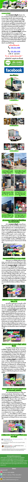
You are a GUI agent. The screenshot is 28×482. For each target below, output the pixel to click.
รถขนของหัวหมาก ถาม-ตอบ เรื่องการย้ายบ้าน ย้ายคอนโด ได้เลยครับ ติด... (20, 194)
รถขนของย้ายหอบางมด (21, 460)
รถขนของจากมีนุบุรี (6, 10)
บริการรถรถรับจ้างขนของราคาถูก (14, 456)
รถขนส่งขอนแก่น (16, 459)
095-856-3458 (15, 51)
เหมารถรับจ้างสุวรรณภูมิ (17, 457)
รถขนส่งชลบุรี (9, 459)
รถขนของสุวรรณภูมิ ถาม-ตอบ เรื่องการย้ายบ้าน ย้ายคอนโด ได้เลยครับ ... (20, 216)
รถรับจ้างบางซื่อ (9, 462)
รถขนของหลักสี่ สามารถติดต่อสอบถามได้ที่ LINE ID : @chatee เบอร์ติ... (8, 216)
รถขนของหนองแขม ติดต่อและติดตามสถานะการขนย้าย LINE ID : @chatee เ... (8, 194)
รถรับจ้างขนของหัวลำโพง (18, 462)
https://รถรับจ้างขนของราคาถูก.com (11, 479)
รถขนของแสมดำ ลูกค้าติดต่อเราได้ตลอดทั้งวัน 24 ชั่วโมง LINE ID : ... (7, 172)
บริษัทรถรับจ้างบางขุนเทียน (6, 457)
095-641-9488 (15, 47)
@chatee (10, 475)
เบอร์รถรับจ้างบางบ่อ (21, 463)
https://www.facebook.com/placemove (12, 477)
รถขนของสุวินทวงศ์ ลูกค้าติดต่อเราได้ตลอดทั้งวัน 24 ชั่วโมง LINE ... (20, 172)
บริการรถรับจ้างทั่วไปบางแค (10, 460)
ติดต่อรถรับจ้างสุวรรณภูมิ (11, 463)
